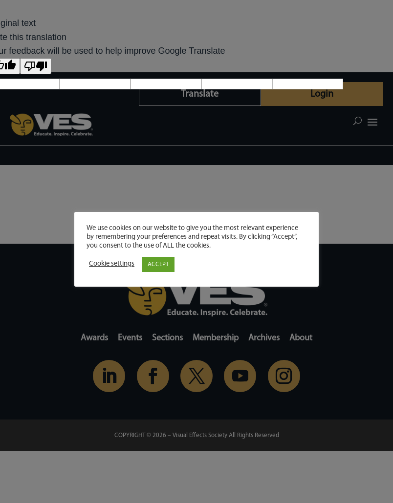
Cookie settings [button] (111, 264)
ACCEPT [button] (158, 264)
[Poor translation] (35, 66)
